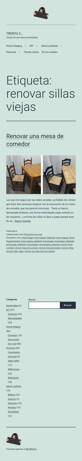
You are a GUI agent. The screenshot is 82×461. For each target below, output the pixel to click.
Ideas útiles (13, 360)
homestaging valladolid (49, 244)
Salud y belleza (49, 45)
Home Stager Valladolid (44, 238)
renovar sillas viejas (15, 251)
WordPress (31, 449)
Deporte (12, 399)
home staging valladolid (31, 241)
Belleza (11, 394)
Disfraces (12, 314)
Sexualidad (13, 411)
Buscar (32, 299)
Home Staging (14, 45)
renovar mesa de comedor (26, 248)
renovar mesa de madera (50, 248)
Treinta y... (14, 33)
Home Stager (27, 238)
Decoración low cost (33, 234)
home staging (62, 238)
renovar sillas (67, 248)
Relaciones (13, 378)
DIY (32, 45)
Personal (11, 52)
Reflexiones (13, 369)
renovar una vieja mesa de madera (39, 251)
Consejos (12, 335)
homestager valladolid (64, 241)
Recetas (12, 407)
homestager (48, 241)
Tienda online (31, 52)
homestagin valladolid (16, 244)
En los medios (49, 52)
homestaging (32, 244)
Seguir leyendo (23, 221)
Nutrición (12, 403)
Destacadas (12, 305)
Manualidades (15, 318)
